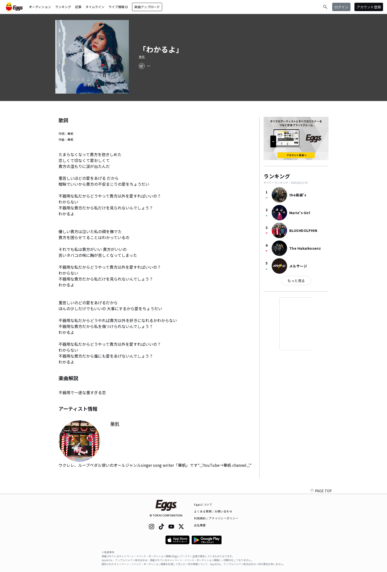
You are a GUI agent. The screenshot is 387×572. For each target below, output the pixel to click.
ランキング (63, 6)
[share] (142, 66)
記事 (78, 6)
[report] (149, 66)
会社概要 (200, 525)
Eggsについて (203, 504)
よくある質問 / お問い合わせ (213, 511)
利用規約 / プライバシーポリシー (216, 518)
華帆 (142, 57)
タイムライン (94, 6)
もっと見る (296, 280)
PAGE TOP (321, 490)
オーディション (40, 6)
